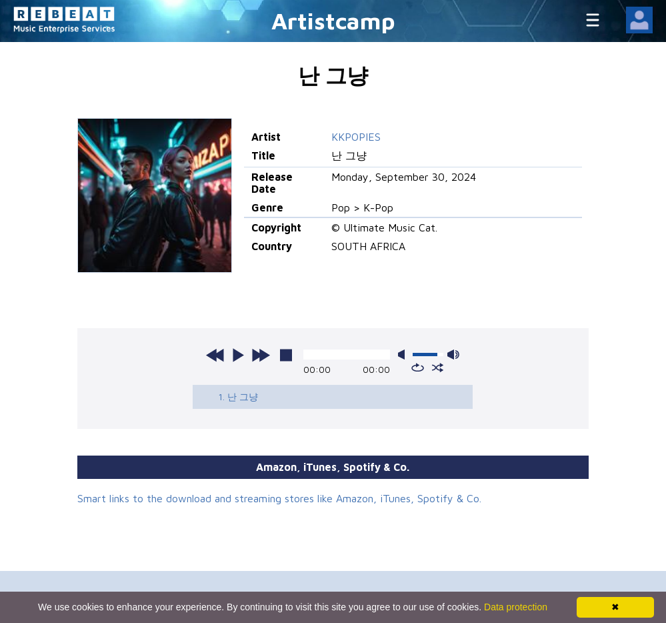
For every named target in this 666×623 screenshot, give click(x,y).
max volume (453, 355)
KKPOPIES (356, 137)
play (238, 355)
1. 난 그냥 (238, 396)
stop (286, 355)
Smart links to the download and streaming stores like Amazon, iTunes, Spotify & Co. (279, 498)
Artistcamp (333, 20)
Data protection (515, 607)
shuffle (437, 368)
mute (404, 355)
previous (215, 355)
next (260, 355)
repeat (417, 368)
